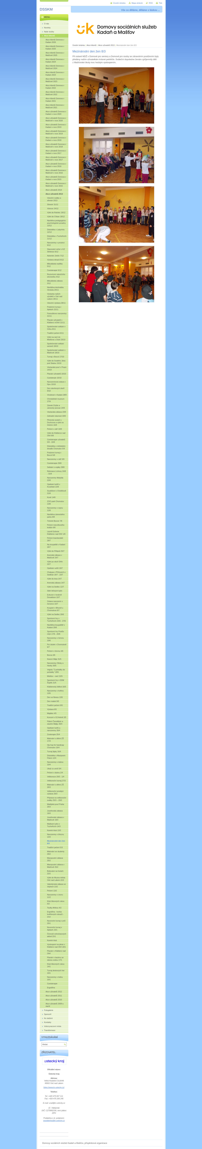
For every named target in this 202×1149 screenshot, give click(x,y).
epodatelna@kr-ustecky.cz (54, 1121)
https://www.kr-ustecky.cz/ (53, 1087)
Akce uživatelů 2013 (106, 45)
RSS (151, 3)
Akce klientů (92, 45)
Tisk (160, 3)
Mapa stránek (137, 3)
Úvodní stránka (79, 45)
